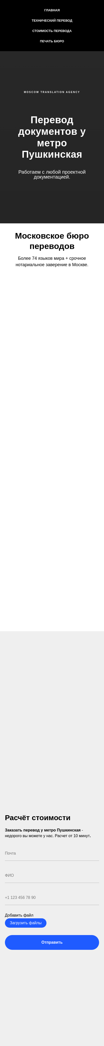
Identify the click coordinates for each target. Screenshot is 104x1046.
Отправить (52, 942)
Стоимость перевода (52, 31)
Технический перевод (52, 20)
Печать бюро (52, 41)
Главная (52, 10)
